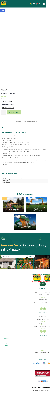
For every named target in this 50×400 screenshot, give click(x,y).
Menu (48, 4)
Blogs (6, 345)
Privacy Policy (41, 390)
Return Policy (36, 390)
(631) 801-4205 (43, 323)
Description (18, 121)
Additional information (30, 121)
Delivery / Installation (7, 104)
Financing (6, 340)
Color (2, 98)
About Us (6, 338)
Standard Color (26, 178)
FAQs (6, 343)
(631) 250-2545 (43, 299)
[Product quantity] (3, 112)
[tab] (18, 121)
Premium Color (17, 178)
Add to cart (13, 112)
